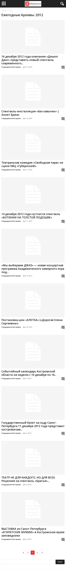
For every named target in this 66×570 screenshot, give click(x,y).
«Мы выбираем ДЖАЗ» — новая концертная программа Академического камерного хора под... (32, 268)
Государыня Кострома (11, 67)
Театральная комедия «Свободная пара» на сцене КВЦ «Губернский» (32, 164)
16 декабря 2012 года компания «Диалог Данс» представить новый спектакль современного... (29, 60)
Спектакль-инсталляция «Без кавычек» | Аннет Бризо (30, 113)
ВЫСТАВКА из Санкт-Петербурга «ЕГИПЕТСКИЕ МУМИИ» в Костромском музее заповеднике (32, 532)
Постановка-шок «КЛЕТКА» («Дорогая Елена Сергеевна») (31, 321)
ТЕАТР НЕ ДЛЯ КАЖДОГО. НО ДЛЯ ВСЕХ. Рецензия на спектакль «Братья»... (28, 479)
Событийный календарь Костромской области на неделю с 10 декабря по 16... (28, 373)
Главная (4, 11)
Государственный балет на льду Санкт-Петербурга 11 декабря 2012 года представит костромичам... (33, 426)
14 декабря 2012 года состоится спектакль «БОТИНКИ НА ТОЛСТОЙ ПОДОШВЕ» (30, 215)
